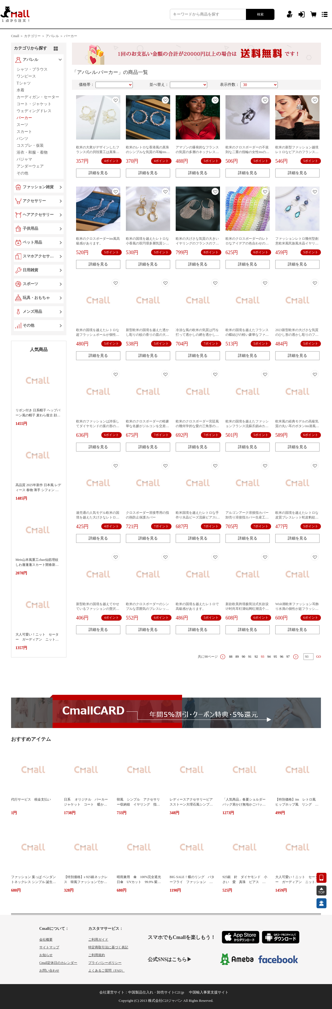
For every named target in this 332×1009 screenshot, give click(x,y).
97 (288, 657)
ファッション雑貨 (38, 187)
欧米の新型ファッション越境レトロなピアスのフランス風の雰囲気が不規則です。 (296, 152)
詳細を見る (98, 173)
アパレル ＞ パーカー (61, 36)
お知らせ (46, 955)
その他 (28, 325)
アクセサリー (34, 201)
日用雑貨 (30, 270)
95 (275, 657)
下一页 (295, 656)
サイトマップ (49, 947)
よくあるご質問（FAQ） (106, 970)
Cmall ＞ (17, 36)
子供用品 (30, 228)
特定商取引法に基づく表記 (108, 947)
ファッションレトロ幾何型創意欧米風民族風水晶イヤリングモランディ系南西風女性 (296, 243)
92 (256, 657)
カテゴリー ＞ (34, 36)
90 (243, 657)
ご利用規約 (96, 955)
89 (237, 657)
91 (249, 657)
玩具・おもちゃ (36, 298)
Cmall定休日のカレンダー (58, 963)
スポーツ (30, 284)
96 (281, 657)
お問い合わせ (49, 970)
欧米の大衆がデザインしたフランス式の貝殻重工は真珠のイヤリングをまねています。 (97, 152)
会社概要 (46, 939)
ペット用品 (32, 242)
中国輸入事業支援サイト (209, 992)
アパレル (30, 60)
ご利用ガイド (98, 939)
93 (262, 657)
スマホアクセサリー (39, 256)
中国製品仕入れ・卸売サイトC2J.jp (156, 992)
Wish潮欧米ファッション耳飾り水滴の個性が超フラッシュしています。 (297, 608)
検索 (260, 14)
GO (318, 657)
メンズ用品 (32, 311)
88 (230, 657)
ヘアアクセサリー (38, 215)
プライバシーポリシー (104, 963)
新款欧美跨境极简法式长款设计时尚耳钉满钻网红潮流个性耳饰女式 (247, 608)
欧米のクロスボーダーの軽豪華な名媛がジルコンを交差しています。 (147, 426)
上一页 (222, 656)
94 (269, 657)
